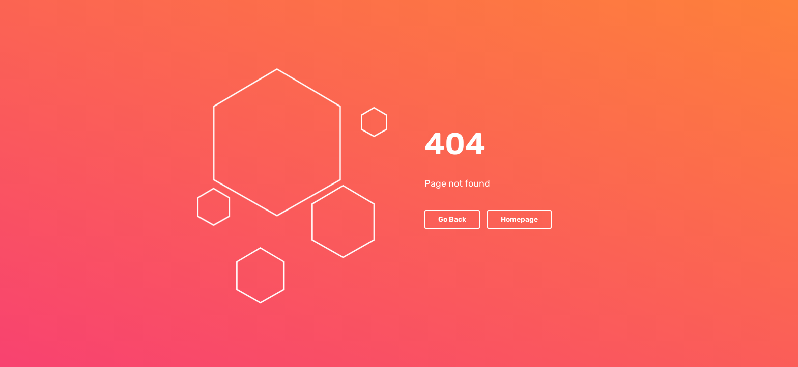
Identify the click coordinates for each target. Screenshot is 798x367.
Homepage (519, 219)
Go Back (452, 219)
